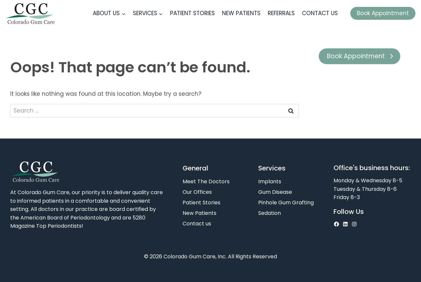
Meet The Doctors (206, 181)
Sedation (269, 213)
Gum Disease (275, 192)
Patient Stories (192, 13)
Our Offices (197, 192)
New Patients (241, 13)
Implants (269, 181)
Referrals (281, 13)
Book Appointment (383, 13)
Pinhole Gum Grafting (286, 202)
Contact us (320, 13)
